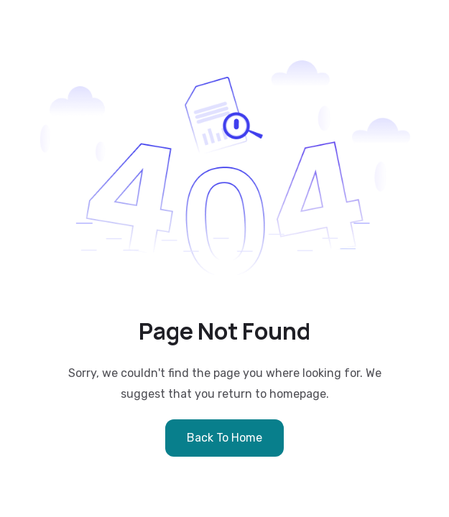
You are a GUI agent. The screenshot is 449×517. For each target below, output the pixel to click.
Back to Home (224, 437)
